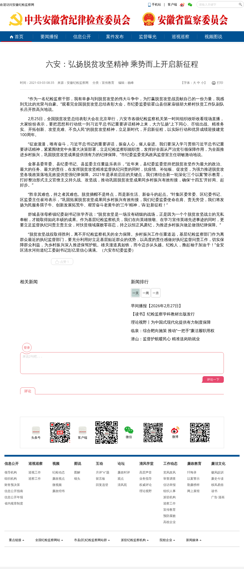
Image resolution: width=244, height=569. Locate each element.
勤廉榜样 (193, 485)
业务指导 (145, 478)
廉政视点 (58, 478)
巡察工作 (34, 478)
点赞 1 (62, 262)
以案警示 (193, 478)
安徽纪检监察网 (78, 82)
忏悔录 (192, 472)
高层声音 (145, 472)
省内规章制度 (13, 503)
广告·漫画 (217, 497)
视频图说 (213, 36)
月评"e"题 (102, 472)
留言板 (100, 478)
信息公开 (82, 36)
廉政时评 (124, 472)
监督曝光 (148, 36)
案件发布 (115, 36)
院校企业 (167, 540)
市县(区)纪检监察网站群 (92, 540)
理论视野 (145, 491)
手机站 (155, 4)
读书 (214, 491)
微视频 (57, 485)
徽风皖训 (217, 472)
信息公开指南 (13, 491)
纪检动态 (58, 472)
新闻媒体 (193, 540)
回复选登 (102, 485)
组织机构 (10, 478)
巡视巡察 (180, 36)
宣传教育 (169, 509)
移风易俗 (217, 485)
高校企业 (169, 522)
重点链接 (16, 540)
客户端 (172, 4)
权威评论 (145, 485)
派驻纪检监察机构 (135, 540)
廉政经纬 (58, 491)
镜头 (77, 478)
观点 (121, 478)
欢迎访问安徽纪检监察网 (17, 4)
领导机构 (10, 472)
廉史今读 (217, 478)
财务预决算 (12, 485)
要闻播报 (49, 36)
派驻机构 (169, 497)
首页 (17, 36)
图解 (77, 472)
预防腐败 (169, 516)
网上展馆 (193, 491)
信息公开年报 (13, 497)
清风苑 (122, 485)
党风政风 (169, 472)
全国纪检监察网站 (49, 540)
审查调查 (169, 478)
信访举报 (169, 485)
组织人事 (169, 491)
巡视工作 (34, 472)
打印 (217, 82)
